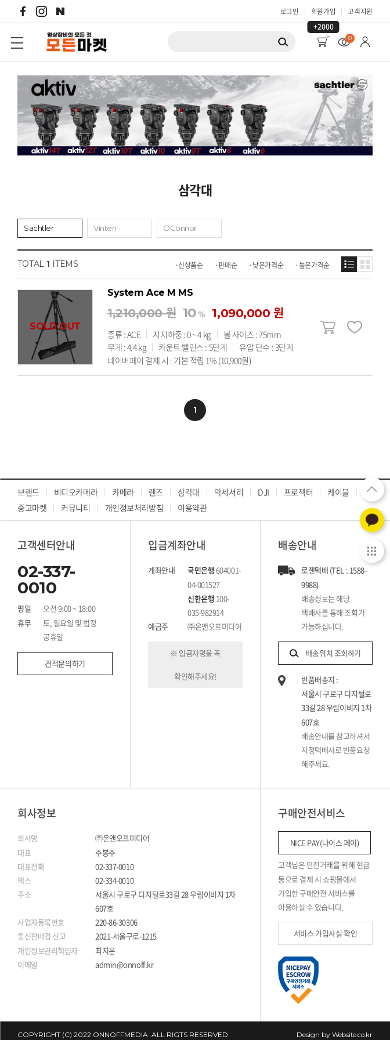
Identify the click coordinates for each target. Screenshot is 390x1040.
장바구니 (328, 330)
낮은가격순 (267, 267)
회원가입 (319, 11)
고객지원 (359, 11)
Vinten (105, 229)
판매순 (227, 267)
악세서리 (228, 484)
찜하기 (354, 330)
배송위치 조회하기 (324, 644)
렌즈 (156, 484)
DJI (263, 484)
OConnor (180, 229)
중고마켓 (31, 499)
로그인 (284, 11)
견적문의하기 (64, 655)
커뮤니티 (75, 499)
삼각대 (189, 484)
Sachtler (39, 229)
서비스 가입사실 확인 (324, 924)
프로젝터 (297, 484)
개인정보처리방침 (133, 499)
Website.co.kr (350, 1026)
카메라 (123, 484)
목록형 (349, 267)
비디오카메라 (76, 484)
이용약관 (192, 499)
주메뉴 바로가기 (0, 0)
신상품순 (190, 267)
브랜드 (28, 484)
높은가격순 (314, 267)
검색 (283, 46)
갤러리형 (365, 267)
